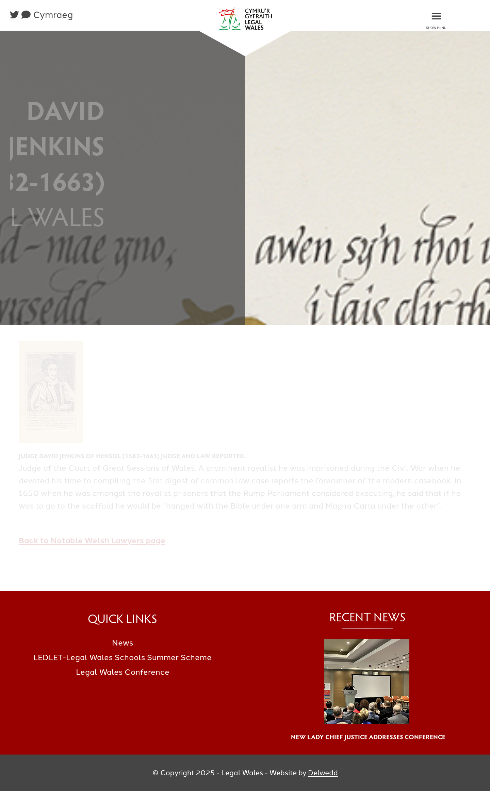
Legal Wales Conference (122, 672)
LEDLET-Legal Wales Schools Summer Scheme (122, 657)
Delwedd (323, 773)
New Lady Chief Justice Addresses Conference (367, 736)
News (122, 643)
